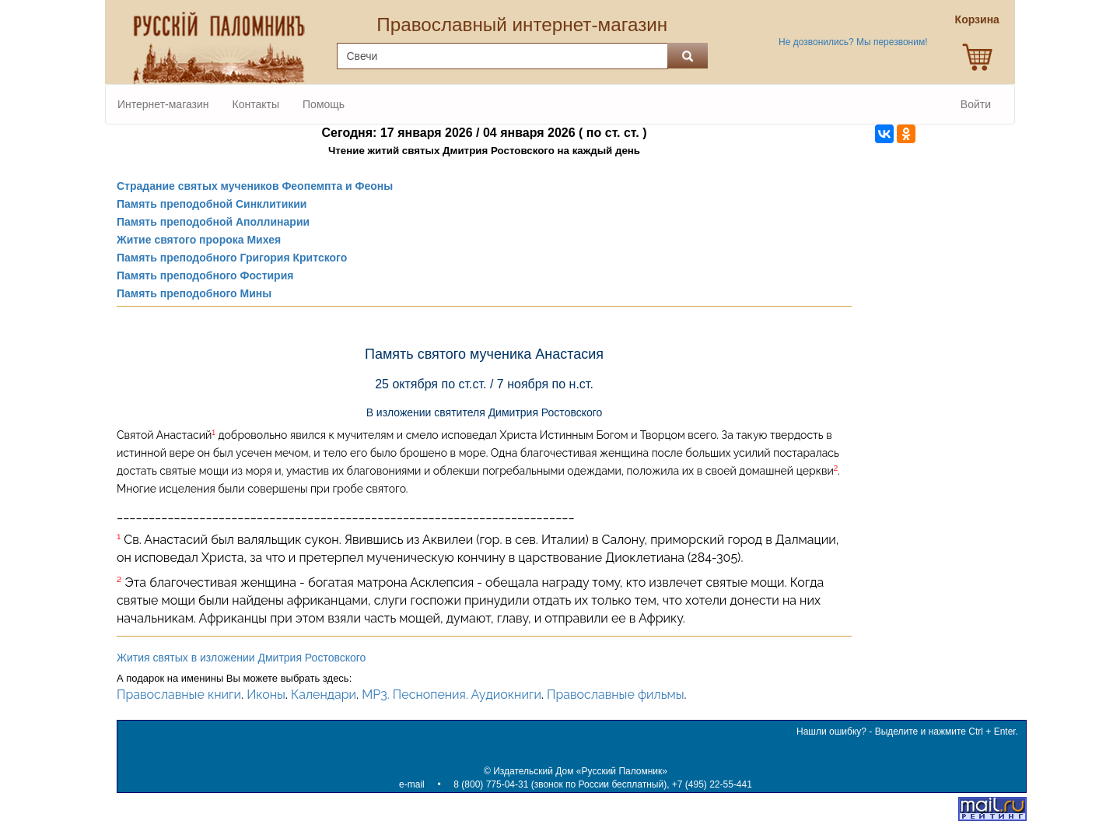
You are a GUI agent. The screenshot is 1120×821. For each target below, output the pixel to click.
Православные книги (179, 694)
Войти (976, 104)
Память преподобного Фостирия (205, 275)
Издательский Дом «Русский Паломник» (580, 771)
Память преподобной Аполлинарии (213, 222)
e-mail (412, 784)
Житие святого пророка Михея (199, 239)
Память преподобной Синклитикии (211, 204)
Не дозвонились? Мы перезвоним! (853, 42)
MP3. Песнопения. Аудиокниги (451, 694)
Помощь (324, 104)
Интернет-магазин (163, 104)
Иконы (266, 694)
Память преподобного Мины (194, 293)
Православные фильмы (615, 694)
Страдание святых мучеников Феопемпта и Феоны (255, 186)
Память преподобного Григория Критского (232, 257)
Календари (323, 694)
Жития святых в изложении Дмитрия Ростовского (241, 657)
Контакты (256, 104)
